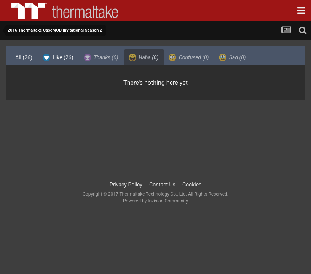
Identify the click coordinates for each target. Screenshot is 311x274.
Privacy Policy (126, 185)
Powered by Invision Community (155, 201)
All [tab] (23, 57)
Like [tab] (58, 57)
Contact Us (162, 185)
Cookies (191, 185)
